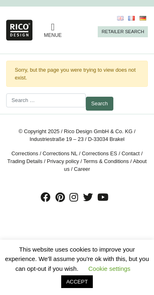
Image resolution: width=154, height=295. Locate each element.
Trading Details (25, 161)
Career (82, 169)
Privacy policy (63, 161)
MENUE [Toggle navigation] (53, 30)
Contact (131, 153)
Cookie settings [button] (109, 268)
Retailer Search (122, 31)
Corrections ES (99, 153)
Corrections (24, 153)
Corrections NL (60, 153)
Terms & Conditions (106, 161)
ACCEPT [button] (77, 282)
